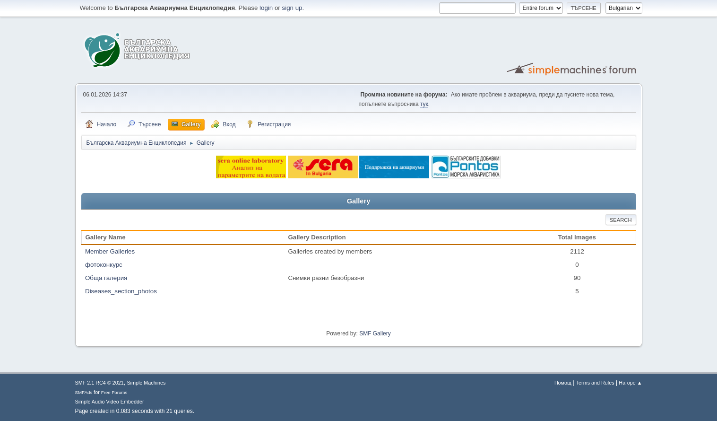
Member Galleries (110, 251)
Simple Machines (146, 383)
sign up (292, 7)
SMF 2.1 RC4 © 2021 (99, 383)
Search (621, 220)
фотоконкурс (103, 264)
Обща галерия (106, 277)
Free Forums (114, 392)
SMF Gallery (375, 333)
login (266, 7)
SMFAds (84, 392)
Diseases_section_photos (121, 291)
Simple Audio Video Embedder (109, 401)
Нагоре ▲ (630, 383)
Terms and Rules (595, 383)
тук (424, 104)
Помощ (562, 383)
